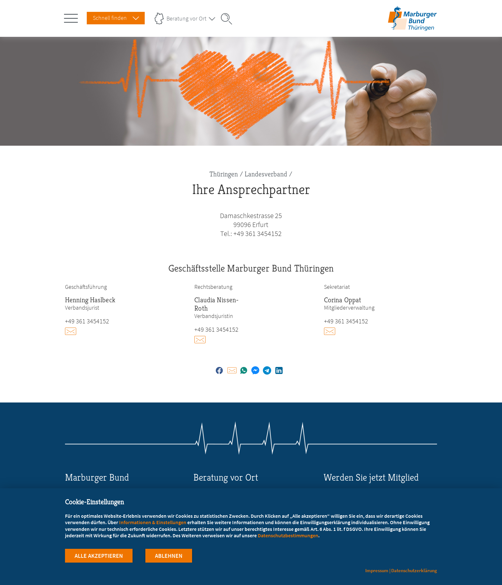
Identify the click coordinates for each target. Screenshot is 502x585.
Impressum (376, 570)
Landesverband (266, 174)
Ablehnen (168, 555)
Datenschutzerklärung (414, 570)
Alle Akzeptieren (99, 555)
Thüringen (223, 174)
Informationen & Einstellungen (152, 522)
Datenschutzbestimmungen (288, 535)
